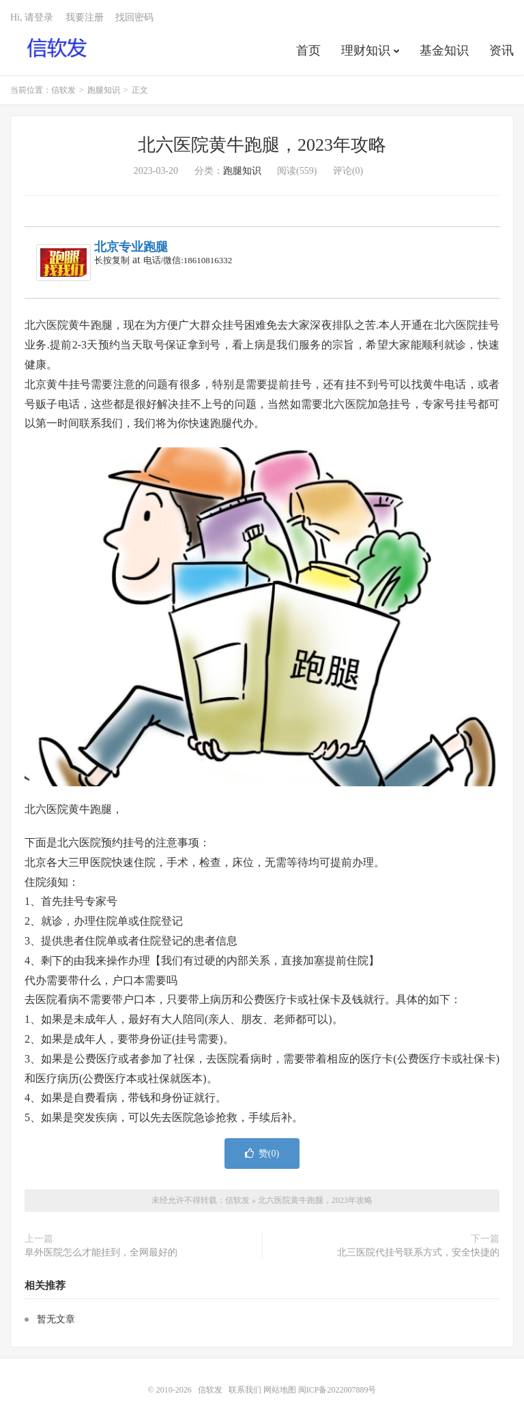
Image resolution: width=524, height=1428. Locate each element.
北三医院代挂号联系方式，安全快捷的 (418, 1252)
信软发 (57, 48)
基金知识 (444, 50)
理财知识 (365, 50)
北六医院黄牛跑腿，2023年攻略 (262, 145)
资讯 (501, 50)
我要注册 (85, 17)
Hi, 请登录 (31, 17)
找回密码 (134, 17)
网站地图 (279, 1390)
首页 (308, 50)
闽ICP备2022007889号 (337, 1390)
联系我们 (246, 1390)
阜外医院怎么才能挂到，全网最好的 (101, 1252)
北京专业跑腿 (131, 247)
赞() (262, 1153)
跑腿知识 (103, 90)
